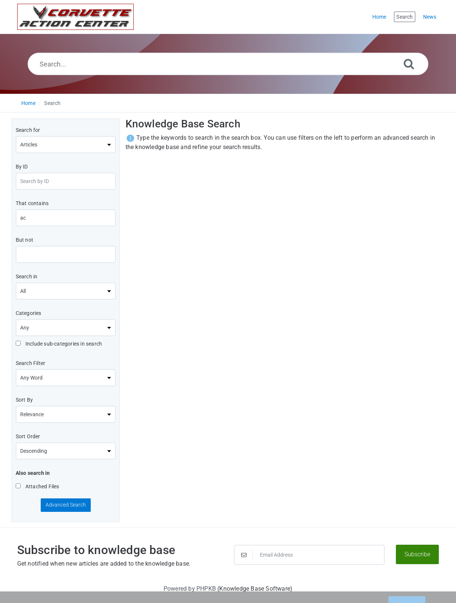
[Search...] (228, 64)
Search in (27, 276)
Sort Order (28, 436)
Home (28, 103)
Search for (28, 130)
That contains (32, 203)
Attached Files (37, 486)
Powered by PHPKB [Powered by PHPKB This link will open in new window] (190, 588)
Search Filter (31, 363)
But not (24, 240)
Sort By (24, 400)
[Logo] (75, 17)
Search (52, 103)
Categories (28, 313)
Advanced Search (66, 505)
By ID (22, 167)
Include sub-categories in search (59, 344)
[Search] (408, 63)
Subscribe (417, 554)
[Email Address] (309, 555)
